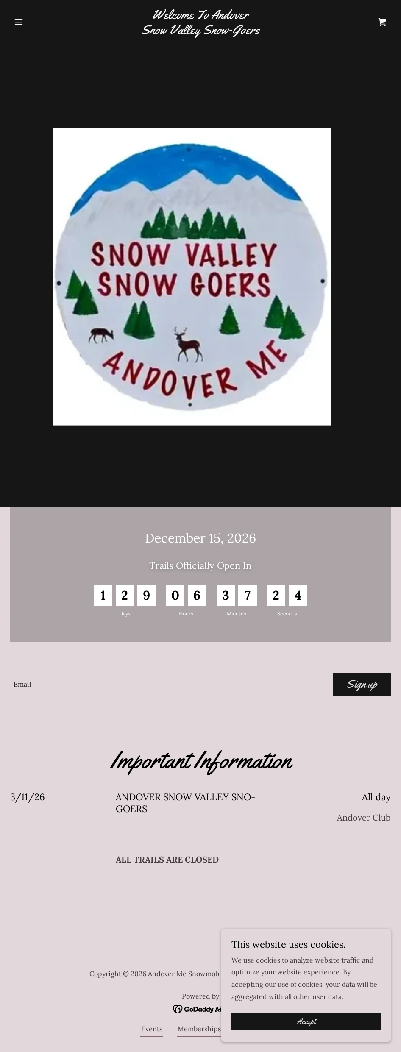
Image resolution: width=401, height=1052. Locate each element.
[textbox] (166, 684)
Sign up (361, 684)
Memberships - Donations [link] (219, 1028)
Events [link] (151, 1028)
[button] (38, 22)
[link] (200, 31)
